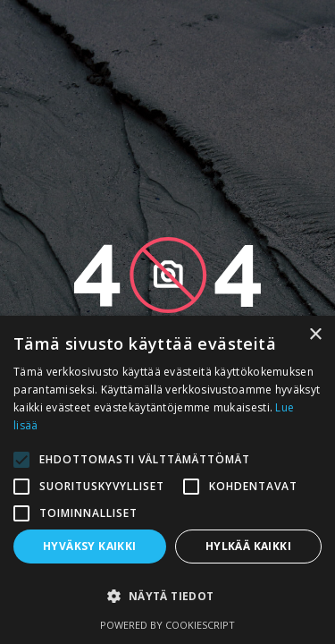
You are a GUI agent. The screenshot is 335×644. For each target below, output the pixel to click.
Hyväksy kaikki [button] (90, 546)
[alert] (167, 480)
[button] (167, 596)
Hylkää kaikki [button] (248, 546)
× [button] (315, 335)
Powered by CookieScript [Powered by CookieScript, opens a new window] (167, 624)
